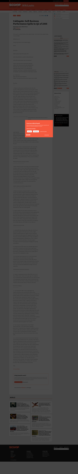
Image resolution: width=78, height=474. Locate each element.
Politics (30, 11)
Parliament (25, 11)
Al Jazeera (56, 105)
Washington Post (57, 102)
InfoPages (64, 9)
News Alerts (59, 88)
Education (59, 11)
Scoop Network (29, 466)
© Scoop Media (13, 472)
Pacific (44, 9)
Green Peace (56, 108)
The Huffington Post (57, 106)
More (67, 56)
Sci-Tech (45, 11)
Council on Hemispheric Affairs (59, 107)
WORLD (12, 410)
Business (40, 11)
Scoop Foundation (30, 467)
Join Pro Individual (18, 394)
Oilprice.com (56, 96)
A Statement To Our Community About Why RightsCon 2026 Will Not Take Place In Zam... (60, 51)
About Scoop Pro (45, 466)
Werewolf (18, 9)
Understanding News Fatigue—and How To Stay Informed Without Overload (61, 40)
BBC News (56, 104)
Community (50, 9)
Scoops (20, 11)
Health (64, 11)
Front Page (15, 11)
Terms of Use (44, 468)
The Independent (57, 101)
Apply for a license (45, 467)
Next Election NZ (30, 468)
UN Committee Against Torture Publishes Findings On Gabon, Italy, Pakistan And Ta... (61, 43)
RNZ (60, 45)
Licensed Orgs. (45, 464)
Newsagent (13, 468)
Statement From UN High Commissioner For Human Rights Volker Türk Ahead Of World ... (61, 49)
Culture (54, 11)
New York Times (57, 103)
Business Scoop (37, 9)
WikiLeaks (18, 15)
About (12, 466)
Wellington (24, 9)
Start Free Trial (66, 0)
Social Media (29, 464)
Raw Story (56, 98)
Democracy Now (57, 97)
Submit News (13, 467)
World (50, 11)
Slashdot (55, 100)
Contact (12, 464)
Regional (35, 11)
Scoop (13, 9)
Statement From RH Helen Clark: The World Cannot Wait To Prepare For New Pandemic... (61, 53)
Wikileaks (18, 28)
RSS (55, 56)
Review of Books (57, 9)
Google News (56, 99)
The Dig (31, 9)
